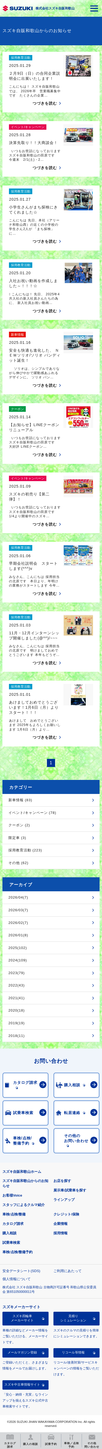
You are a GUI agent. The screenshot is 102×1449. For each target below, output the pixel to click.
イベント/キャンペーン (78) (32, 813)
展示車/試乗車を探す (69, 1190)
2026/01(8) (18, 935)
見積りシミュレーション (73, 1318)
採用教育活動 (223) (25, 850)
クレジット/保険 (66, 1214)
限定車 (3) (17, 838)
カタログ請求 (13, 1224)
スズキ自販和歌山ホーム (21, 1172)
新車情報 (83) (20, 800)
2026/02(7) (18, 923)
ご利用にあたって (67, 1271)
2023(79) (16, 973)
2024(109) (17, 960)
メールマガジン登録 (22, 1352)
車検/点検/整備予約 (17, 1252)
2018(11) (16, 1036)
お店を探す (62, 1181)
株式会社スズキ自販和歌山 (55, 8)
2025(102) (17, 948)
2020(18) (16, 1010)
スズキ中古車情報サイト (22, 1384)
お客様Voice (12, 1195)
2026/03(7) (18, 910)
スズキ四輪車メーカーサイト (22, 1318)
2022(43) (16, 985)
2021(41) (16, 998)
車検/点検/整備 (13, 1214)
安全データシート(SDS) (21, 1271)
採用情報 (60, 1233)
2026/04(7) (18, 897)
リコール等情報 (73, 1352)
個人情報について (16, 1279)
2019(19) (16, 1023)
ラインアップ (64, 1200)
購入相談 (9, 1233)
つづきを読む (45, 103)
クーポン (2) (19, 825)
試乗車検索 (11, 1243)
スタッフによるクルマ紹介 (23, 1205)
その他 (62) (18, 863)
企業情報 (60, 1224)
